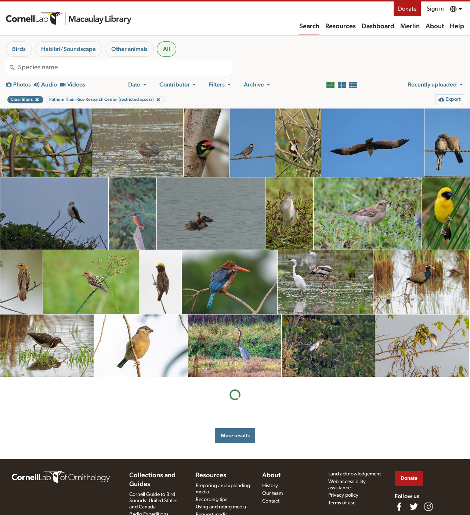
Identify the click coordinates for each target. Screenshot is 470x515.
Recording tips (211, 499)
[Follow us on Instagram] (428, 506)
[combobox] (125, 67)
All (166, 49)
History (270, 485)
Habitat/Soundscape (68, 49)
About (435, 26)
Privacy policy (343, 495)
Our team (272, 493)
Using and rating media (221, 507)
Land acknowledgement (354, 474)
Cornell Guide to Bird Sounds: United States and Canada (153, 501)
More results (235, 435)
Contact (270, 501)
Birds (19, 49)
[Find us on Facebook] (399, 506)
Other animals (129, 49)
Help (457, 26)
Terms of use (341, 502)
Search (309, 26)
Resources (340, 26)
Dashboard (378, 26)
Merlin (410, 26)
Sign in (435, 9)
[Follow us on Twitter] (413, 506)
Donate (407, 9)
